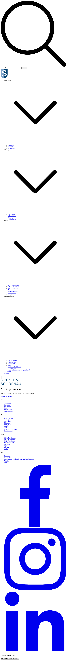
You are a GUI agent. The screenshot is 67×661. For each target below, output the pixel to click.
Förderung (7, 423)
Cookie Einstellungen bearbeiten (9, 658)
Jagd (9, 217)
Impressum (7, 456)
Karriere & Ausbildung (14, 367)
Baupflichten (11, 363)
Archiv (10, 294)
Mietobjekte (11, 145)
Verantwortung (12, 368)
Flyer (5, 445)
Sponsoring (7, 424)
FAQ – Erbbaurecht (13, 286)
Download (11, 290)
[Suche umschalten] (1, 378)
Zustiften (6, 426)
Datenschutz (7, 457)
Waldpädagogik (12, 219)
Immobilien (7, 80)
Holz (5, 408)
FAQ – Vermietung (13, 288)
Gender (6, 461)
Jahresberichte (12, 293)
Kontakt (6, 373)
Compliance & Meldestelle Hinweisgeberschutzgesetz (19, 459)
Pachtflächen (11, 148)
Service (6, 220)
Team (9, 365)
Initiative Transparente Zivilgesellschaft (19, 370)
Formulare (7, 444)
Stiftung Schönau (9, 296)
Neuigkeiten (7, 371)
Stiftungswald (8, 150)
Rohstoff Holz (12, 216)
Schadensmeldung (13, 291)
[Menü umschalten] (1, 376)
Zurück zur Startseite (6, 396)
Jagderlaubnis (8, 409)
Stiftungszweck (12, 362)
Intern (6, 462)
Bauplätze (10, 146)
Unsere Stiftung (8, 418)
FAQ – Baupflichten (13, 285)
